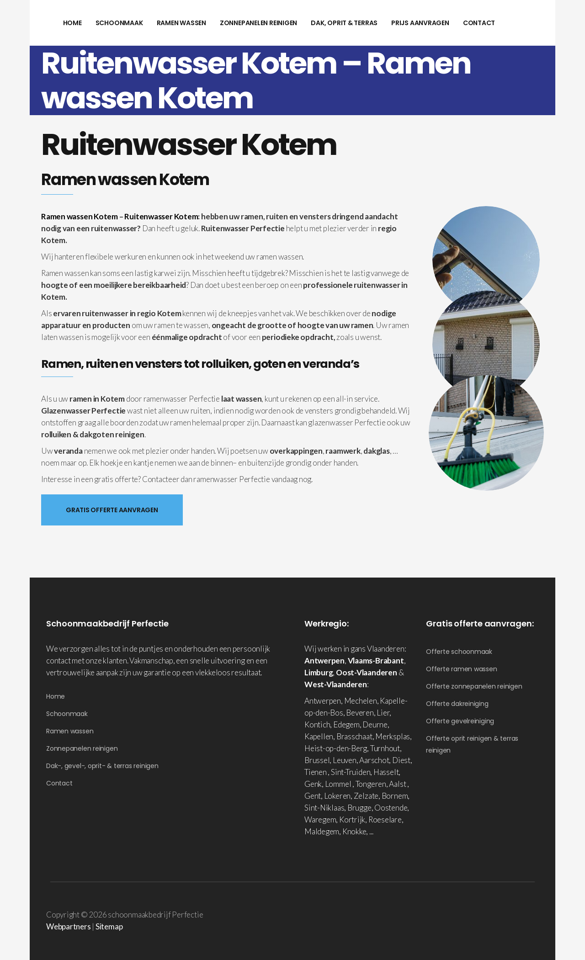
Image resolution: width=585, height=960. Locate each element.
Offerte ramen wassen (461, 669)
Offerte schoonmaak (459, 651)
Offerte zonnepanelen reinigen (474, 686)
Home (55, 696)
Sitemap (109, 926)
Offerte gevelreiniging (460, 721)
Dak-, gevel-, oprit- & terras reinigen (102, 765)
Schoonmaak (67, 713)
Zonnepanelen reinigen (81, 748)
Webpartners (68, 926)
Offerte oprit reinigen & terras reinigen (472, 744)
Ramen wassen (69, 731)
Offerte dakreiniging (457, 703)
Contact (59, 783)
